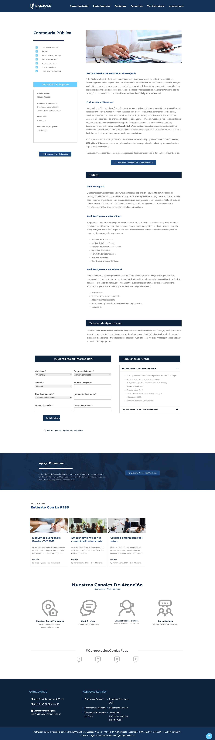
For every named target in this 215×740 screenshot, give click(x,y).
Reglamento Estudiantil (95, 708)
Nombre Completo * (92, 384)
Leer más (35, 559)
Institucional (55, 563)
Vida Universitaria (155, 6)
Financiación (137, 6)
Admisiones (120, 6)
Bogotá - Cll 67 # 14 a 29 (50, 627)
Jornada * (53, 384)
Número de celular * (53, 407)
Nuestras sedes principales (50, 621)
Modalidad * (53, 373)
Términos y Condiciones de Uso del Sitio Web (118, 716)
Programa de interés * (92, 373)
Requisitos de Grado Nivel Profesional (140, 410)
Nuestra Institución (79, 6)
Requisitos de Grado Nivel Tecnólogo (139, 368)
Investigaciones (176, 6)
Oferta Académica (101, 6)
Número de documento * (92, 396)
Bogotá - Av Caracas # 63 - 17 (50, 624)
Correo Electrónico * (92, 407)
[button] (150, 368)
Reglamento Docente (118, 708)
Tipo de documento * (53, 396)
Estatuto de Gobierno (94, 699)
